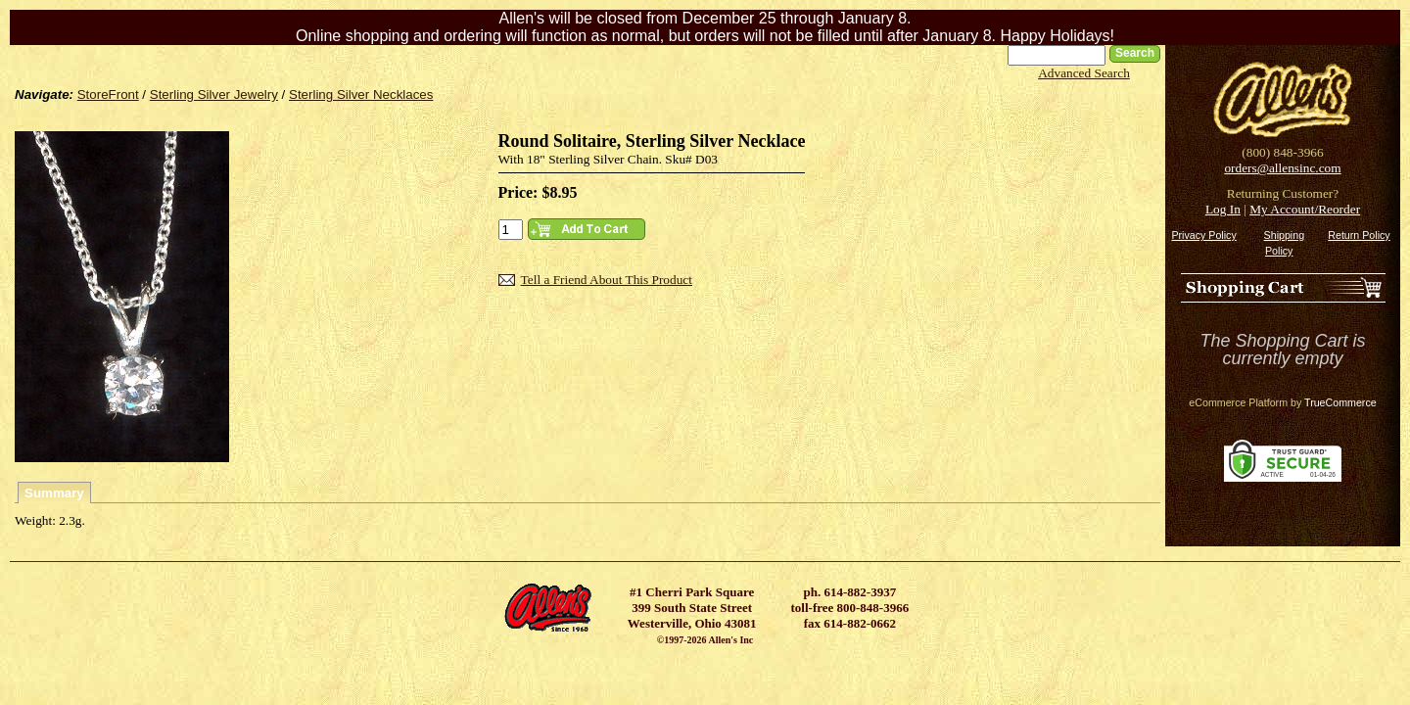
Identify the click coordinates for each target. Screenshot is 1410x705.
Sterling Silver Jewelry (214, 94)
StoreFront (108, 94)
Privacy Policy (1203, 235)
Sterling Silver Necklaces (361, 94)
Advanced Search (1084, 73)
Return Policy (1358, 235)
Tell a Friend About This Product (606, 279)
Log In (1223, 209)
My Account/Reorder (1304, 209)
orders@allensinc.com (1282, 168)
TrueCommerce (1340, 402)
